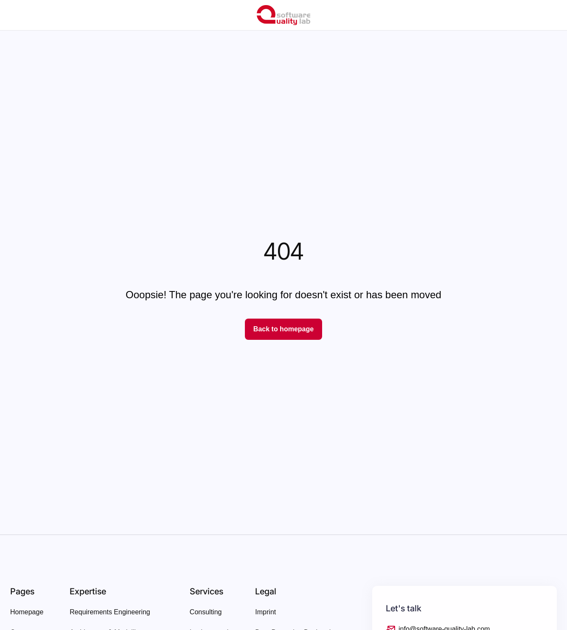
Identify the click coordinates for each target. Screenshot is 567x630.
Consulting (206, 612)
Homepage (26, 612)
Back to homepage (283, 329)
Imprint (265, 612)
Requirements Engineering (110, 612)
